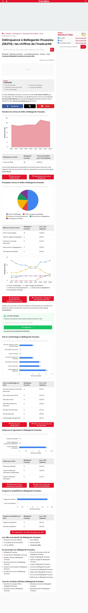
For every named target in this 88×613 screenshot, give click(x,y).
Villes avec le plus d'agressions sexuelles (14, 485)
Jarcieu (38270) (35, 542)
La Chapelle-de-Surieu (31, 54)
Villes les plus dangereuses (15, 177)
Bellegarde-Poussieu (10, 552)
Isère (41, 33)
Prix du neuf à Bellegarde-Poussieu (41, 575)
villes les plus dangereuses (21, 101)
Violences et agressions (35, 85)
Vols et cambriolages (11, 89)
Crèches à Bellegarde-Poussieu (40, 567)
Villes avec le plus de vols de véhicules (42, 424)
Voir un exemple (81, 38)
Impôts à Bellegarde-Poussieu (40, 564)
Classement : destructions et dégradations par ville (14, 299)
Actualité (8, 33)
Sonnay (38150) (8, 545)
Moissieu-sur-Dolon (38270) (13, 540)
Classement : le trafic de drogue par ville (29, 532)
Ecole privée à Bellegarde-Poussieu (41, 569)
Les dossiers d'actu (64, 43)
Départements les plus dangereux (42, 177)
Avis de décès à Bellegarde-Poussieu (15, 555)
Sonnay (42, 54)
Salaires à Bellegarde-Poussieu (40, 557)
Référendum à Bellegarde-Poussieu (41, 577)
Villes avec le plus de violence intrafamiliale (42, 485)
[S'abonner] (72, 47)
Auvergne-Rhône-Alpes (30, 33)
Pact (48, 54)
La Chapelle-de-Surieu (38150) (13, 542)
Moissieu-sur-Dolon (16, 54)
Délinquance (17, 33)
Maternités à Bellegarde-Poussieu (41, 572)
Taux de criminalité (10, 85)
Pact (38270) (34, 540)
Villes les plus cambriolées (15, 424)
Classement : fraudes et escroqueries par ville (42, 298)
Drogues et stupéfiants (35, 87)
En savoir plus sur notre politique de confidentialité (16, 331)
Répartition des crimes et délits (13, 87)
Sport (60, 40)
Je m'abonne (26, 327)
